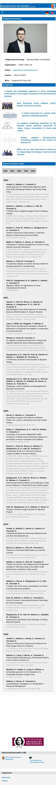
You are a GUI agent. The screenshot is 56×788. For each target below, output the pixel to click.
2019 (26, 171)
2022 (5, 171)
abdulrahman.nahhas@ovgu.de (25, 70)
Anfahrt (5, 781)
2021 (12, 171)
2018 (33, 171)
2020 (19, 171)
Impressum (6, 777)
